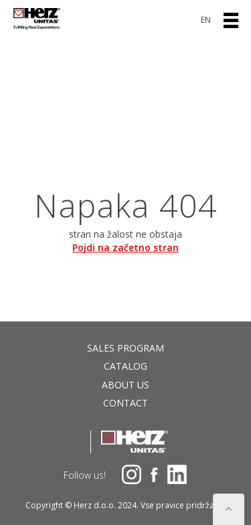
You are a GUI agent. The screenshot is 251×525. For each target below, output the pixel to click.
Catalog (125, 366)
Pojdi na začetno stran (125, 247)
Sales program (125, 348)
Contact (125, 402)
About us (125, 384)
